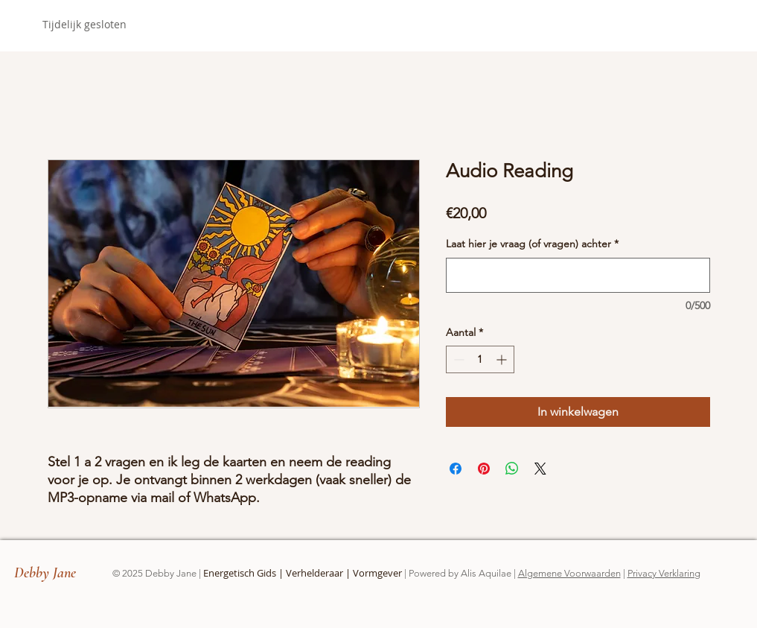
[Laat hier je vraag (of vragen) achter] (578, 275)
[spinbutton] (480, 359)
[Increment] (503, 359)
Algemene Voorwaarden (569, 573)
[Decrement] (457, 359)
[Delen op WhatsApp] (512, 469)
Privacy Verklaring (663, 573)
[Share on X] (540, 469)
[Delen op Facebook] (455, 469)
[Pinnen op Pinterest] (484, 469)
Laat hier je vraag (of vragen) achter (532, 243)
